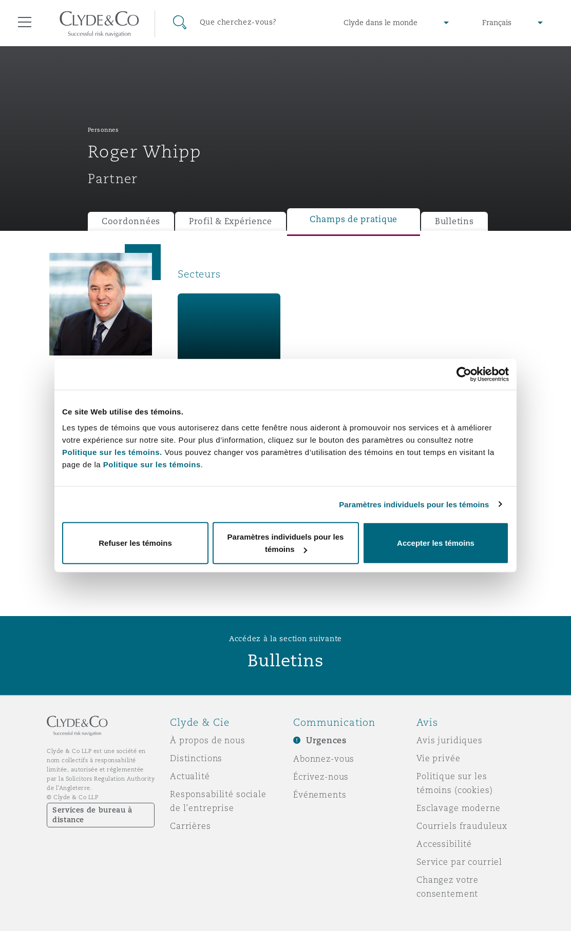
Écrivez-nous (321, 776)
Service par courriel (459, 862)
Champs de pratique (353, 219)
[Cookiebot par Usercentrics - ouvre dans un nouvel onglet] (464, 374)
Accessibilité (444, 844)
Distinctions (196, 758)
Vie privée (438, 758)
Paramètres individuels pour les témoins (414, 504)
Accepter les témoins (435, 543)
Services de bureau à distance (92, 814)
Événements (320, 794)
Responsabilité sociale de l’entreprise (218, 801)
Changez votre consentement (447, 887)
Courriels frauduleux (461, 826)
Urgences (326, 740)
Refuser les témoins (135, 543)
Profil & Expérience (230, 221)
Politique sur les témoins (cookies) (454, 783)
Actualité (190, 776)
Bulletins (454, 221)
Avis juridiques (449, 740)
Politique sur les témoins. (112, 452)
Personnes (103, 129)
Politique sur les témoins (152, 464)
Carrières (190, 826)
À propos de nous (207, 740)
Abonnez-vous (323, 759)
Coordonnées (131, 221)
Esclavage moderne (458, 808)
